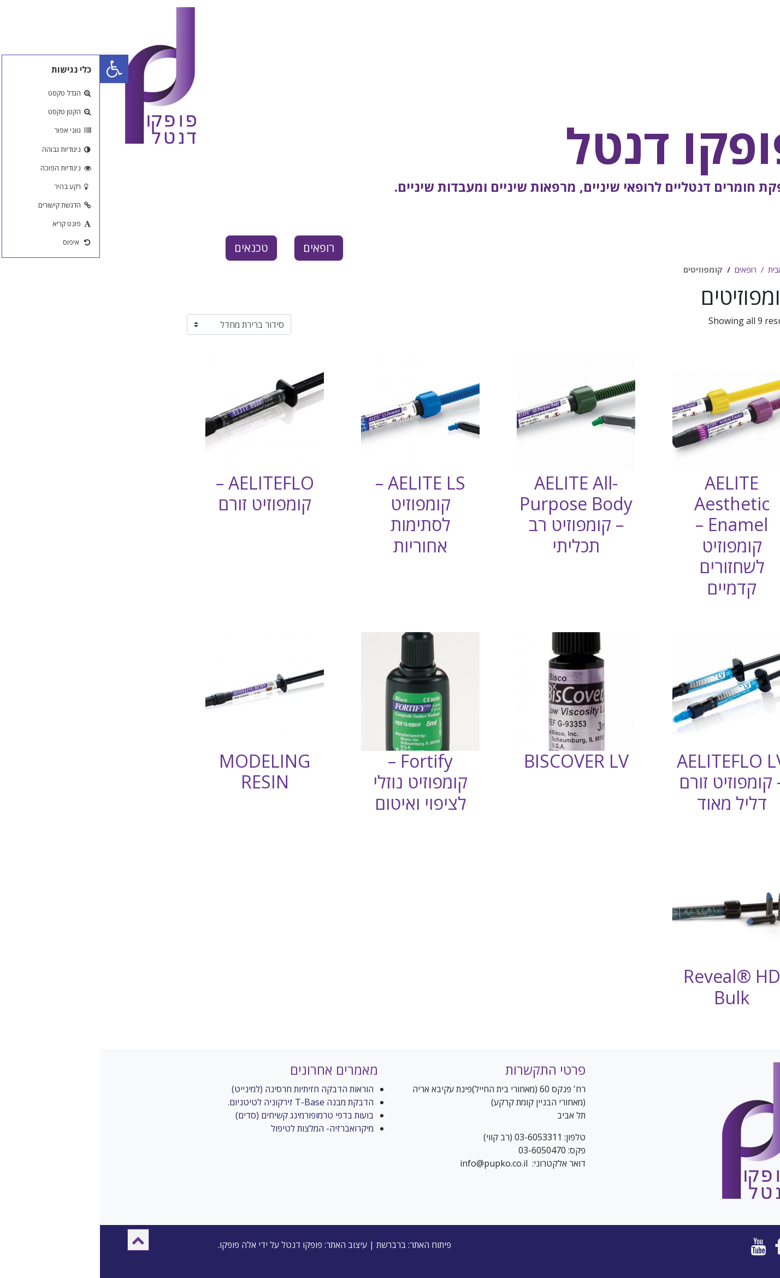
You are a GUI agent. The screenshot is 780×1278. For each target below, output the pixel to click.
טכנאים (151, 247)
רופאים (218, 247)
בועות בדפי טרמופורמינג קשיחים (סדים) (204, 1115)
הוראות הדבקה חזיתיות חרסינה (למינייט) (203, 1089)
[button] (38, 1240)
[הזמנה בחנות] (139, 324)
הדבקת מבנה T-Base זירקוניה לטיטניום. (201, 1102)
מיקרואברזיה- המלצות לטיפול (222, 1128)
